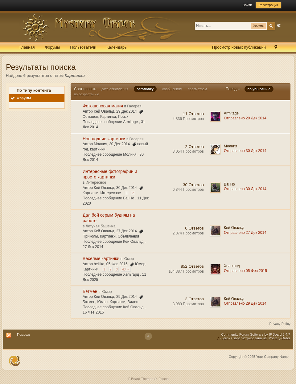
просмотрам (197, 89)
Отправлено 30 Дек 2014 (245, 151)
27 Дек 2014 (93, 247)
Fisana (163, 379)
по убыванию (259, 89)
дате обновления (114, 89)
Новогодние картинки (104, 138)
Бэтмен (90, 291)
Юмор (128, 259)
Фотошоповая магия (103, 105)
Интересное (96, 182)
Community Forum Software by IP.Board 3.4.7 (255, 334)
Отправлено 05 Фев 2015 (245, 271)
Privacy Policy (279, 324)
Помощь (23, 334)
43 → (126, 269)
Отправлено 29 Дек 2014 (245, 118)
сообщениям (172, 89)
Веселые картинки (101, 258)
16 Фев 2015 (93, 312)
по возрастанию (86, 94)
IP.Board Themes (140, 379)
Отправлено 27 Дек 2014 (245, 232)
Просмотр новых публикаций (239, 47)
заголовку (145, 89)
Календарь (116, 47)
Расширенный (278, 25)
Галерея (134, 106)
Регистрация (268, 5)
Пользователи (83, 47)
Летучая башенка (101, 226)
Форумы (52, 47)
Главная (27, 47)
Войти (247, 5)
